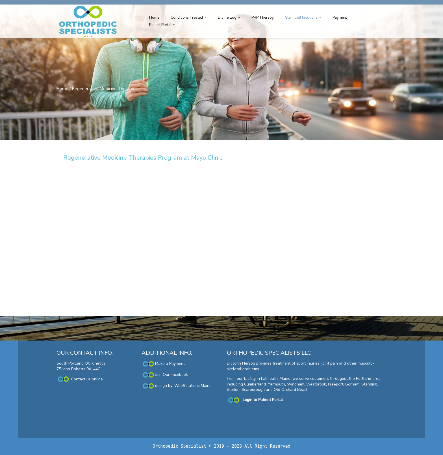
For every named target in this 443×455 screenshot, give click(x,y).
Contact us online (80, 379)
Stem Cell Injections (301, 17)
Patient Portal (160, 24)
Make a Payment (163, 363)
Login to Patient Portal (263, 399)
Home (154, 17)
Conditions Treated (187, 17)
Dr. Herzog (227, 17)
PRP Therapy (262, 17)
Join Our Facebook (171, 374)
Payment (340, 17)
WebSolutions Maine (193, 385)
